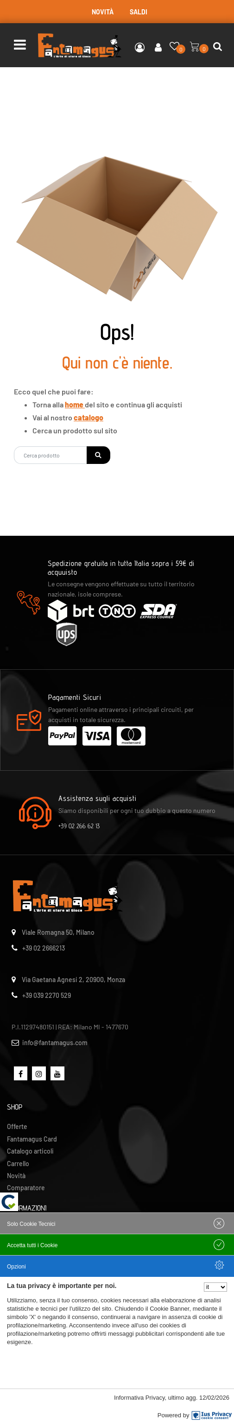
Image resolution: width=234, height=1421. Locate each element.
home (75, 404)
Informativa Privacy (139, 1397)
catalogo (88, 417)
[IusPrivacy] (212, 1415)
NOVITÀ (103, 12)
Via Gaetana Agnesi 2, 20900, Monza (73, 979)
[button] (98, 455)
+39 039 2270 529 (46, 995)
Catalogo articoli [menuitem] (30, 1151)
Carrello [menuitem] (18, 1163)
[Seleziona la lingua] (215, 1287)
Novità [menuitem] (16, 1176)
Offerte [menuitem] (17, 1126)
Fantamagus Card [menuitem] (32, 1139)
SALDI (138, 12)
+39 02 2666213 (43, 948)
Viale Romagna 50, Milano (58, 932)
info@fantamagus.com (55, 1043)
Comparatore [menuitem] (26, 1188)
